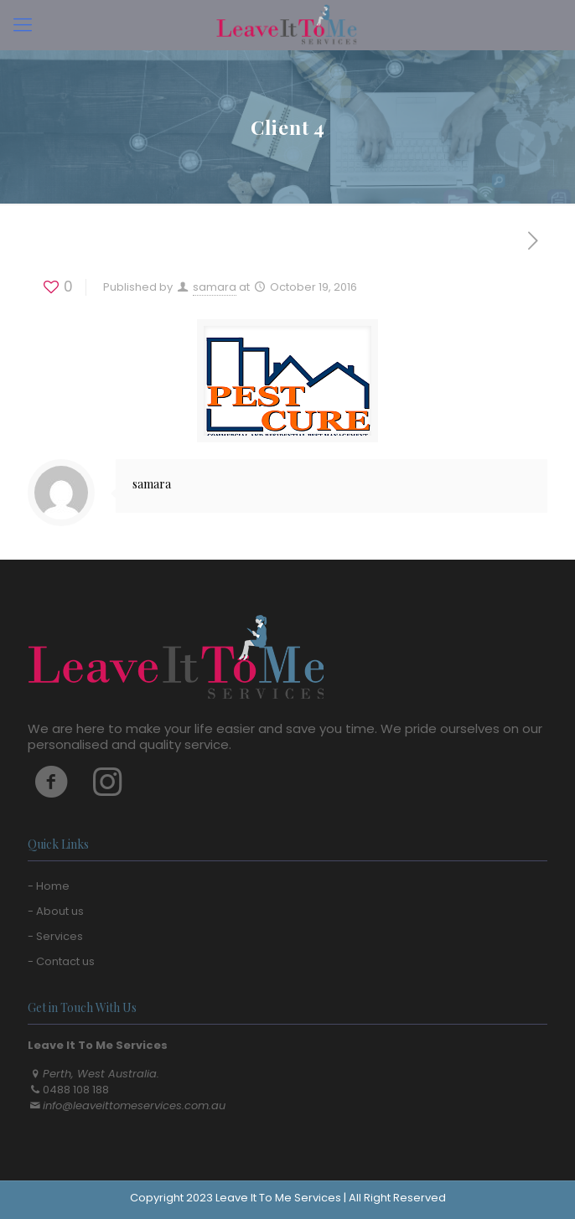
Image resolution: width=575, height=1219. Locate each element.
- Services (55, 936)
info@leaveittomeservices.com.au (134, 1105)
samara (214, 287)
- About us (56, 911)
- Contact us (61, 961)
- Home (49, 886)
